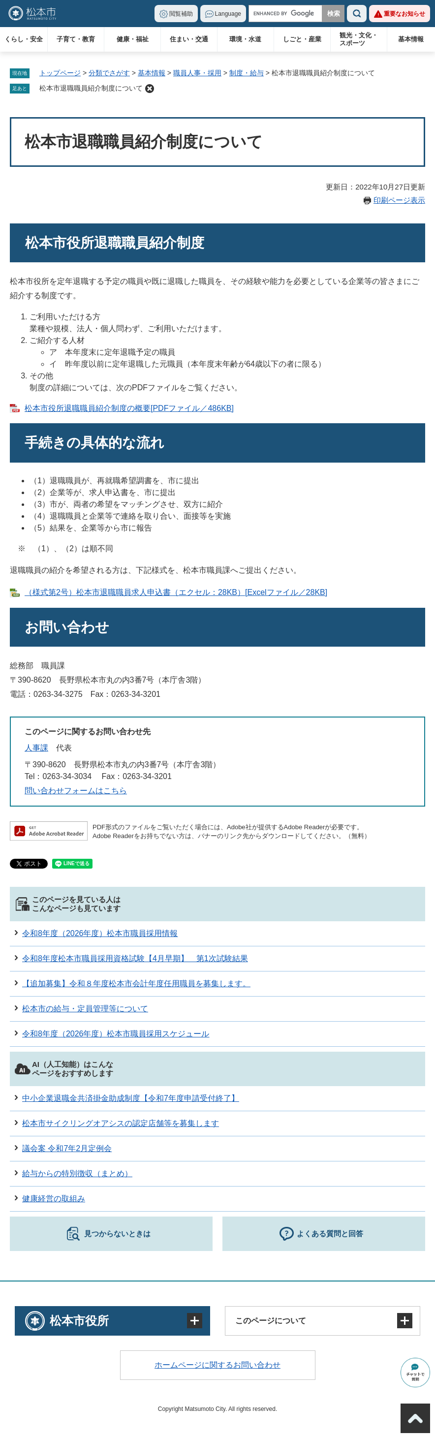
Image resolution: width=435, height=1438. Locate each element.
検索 (357, 13)
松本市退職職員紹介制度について (91, 88)
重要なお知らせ (404, 13)
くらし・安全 (23, 39)
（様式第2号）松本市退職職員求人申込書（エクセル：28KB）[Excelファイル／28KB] (176, 592)
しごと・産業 (302, 39)
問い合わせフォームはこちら (76, 790)
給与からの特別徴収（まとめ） (77, 1173)
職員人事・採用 (197, 73)
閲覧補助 (181, 13)
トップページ (60, 73)
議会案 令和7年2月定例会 (67, 1148)
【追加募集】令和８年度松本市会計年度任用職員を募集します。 (136, 983)
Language (228, 13)
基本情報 (411, 39)
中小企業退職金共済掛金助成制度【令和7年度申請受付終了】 (130, 1098)
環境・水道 (245, 39)
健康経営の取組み (53, 1198)
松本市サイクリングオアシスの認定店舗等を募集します (120, 1123)
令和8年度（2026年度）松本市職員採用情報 (100, 933)
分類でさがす (109, 73)
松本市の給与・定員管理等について (85, 1008)
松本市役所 (79, 1320)
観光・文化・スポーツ (359, 39)
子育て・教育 (76, 39)
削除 (149, 88)
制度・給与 (246, 73)
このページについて (270, 1320)
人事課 (36, 748)
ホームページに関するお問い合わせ (217, 1365)
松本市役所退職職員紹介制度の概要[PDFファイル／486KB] (129, 408)
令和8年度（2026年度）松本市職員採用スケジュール (116, 1034)
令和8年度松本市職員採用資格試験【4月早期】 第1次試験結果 (135, 958)
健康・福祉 (133, 39)
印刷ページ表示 (399, 200)
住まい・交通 (189, 39)
